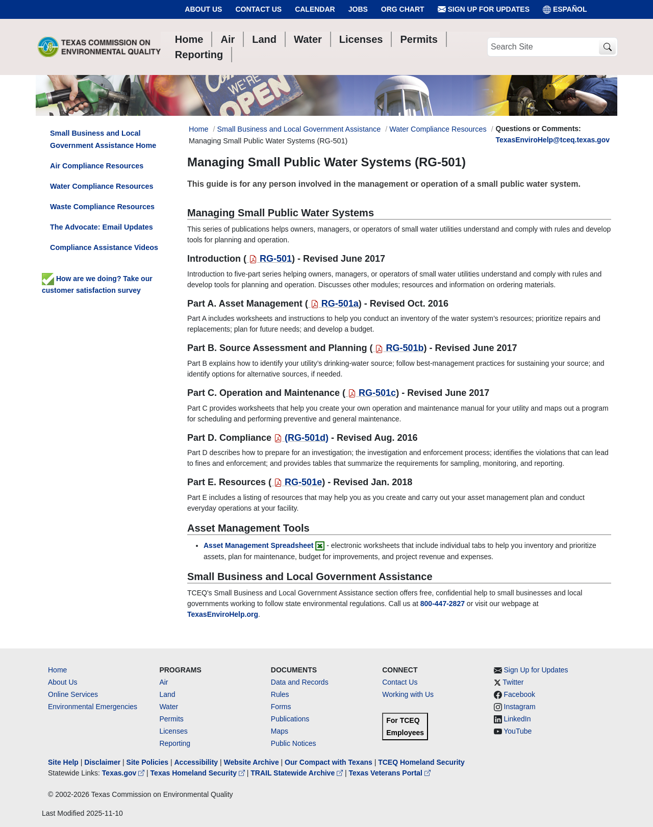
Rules (280, 694)
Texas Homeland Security (198, 773)
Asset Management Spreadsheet (259, 545)
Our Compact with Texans (328, 762)
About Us (203, 9)
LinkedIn (517, 719)
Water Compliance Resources (438, 129)
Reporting (174, 743)
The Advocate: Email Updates (101, 227)
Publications (290, 719)
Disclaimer (102, 762)
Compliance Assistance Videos (104, 247)
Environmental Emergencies (92, 707)
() (301, 438)
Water (168, 707)
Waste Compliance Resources (102, 207)
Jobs (358, 9)
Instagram (520, 707)
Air (163, 682)
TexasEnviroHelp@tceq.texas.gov (553, 140)
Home (57, 670)
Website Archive (251, 762)
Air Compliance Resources (96, 166)
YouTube (518, 731)
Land (167, 694)
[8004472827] (442, 603)
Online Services (73, 694)
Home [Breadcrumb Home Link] (198, 129)
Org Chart (402, 9)
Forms (281, 707)
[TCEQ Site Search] (607, 47)
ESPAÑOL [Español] (565, 9)
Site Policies (147, 762)
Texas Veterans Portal (390, 773)
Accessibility (197, 762)
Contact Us (258, 9)
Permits (171, 719)
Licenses (173, 731)
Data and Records (300, 682)
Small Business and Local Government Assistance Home (103, 139)
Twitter (513, 682)
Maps (279, 731)
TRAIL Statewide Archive (297, 773)
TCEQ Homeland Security (421, 762)
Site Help (63, 762)
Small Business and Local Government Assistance (299, 129)
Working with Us (408, 694)
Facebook (519, 694)
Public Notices (293, 743)
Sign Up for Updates (484, 9)
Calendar (315, 9)
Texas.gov (124, 773)
